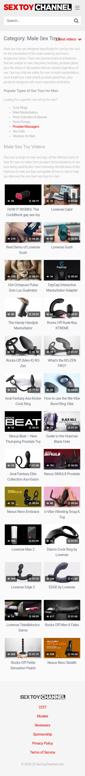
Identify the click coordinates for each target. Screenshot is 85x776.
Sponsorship (42, 734)
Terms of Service (42, 752)
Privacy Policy (42, 743)
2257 (42, 707)
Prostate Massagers (26, 126)
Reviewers (42, 725)
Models (42, 716)
